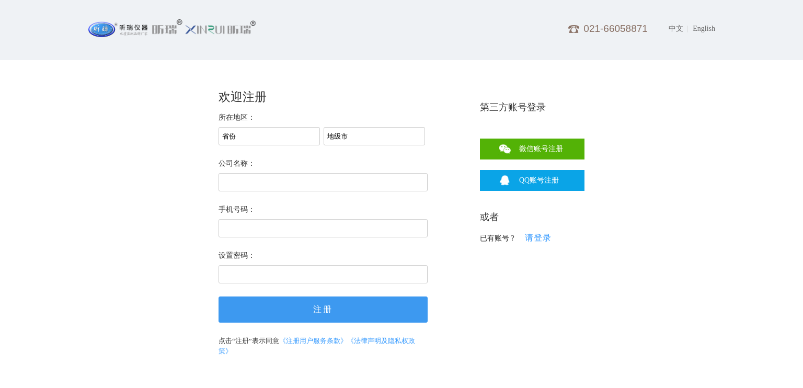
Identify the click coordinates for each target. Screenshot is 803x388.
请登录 (538, 237)
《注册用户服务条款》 (313, 341)
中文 (676, 28)
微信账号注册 (541, 149)
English (704, 28)
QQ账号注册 (539, 180)
